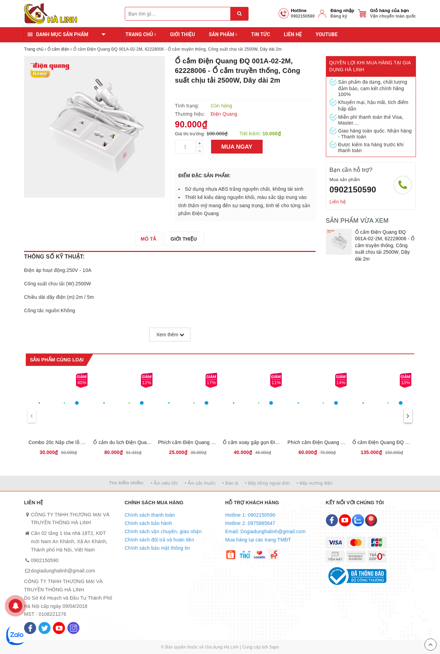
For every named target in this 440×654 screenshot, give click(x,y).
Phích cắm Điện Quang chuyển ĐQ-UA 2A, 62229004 (187, 442)
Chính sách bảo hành (148, 523)
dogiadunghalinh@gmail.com (63, 570)
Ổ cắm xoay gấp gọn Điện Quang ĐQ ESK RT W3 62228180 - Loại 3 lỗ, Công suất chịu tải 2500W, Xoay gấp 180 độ (252, 442)
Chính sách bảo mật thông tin (157, 548)
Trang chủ (140, 34)
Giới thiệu (182, 34)
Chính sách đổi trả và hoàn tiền (159, 539)
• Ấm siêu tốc (164, 483)
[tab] (149, 239)
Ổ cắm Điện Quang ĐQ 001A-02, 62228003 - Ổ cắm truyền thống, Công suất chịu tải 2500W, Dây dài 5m (381, 442)
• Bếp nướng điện (315, 483)
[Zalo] (358, 520)
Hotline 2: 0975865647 (250, 523)
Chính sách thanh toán (150, 515)
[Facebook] (30, 628)
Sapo (274, 647)
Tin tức (260, 34)
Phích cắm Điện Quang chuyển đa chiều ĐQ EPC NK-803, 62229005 (316, 442)
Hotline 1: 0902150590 (250, 515)
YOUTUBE (327, 34)
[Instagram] (73, 628)
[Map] (371, 520)
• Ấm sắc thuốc (200, 483)
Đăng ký (338, 16)
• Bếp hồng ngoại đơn (267, 483)
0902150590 (353, 189)
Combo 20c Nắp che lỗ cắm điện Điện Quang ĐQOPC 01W (58, 442)
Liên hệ (293, 34)
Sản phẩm (223, 34)
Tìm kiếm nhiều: (126, 482)
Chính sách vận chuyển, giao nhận (163, 531)
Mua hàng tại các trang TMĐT (258, 539)
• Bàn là (230, 483)
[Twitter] (44, 628)
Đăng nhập (342, 10)
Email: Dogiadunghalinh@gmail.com (265, 531)
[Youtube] (59, 628)
